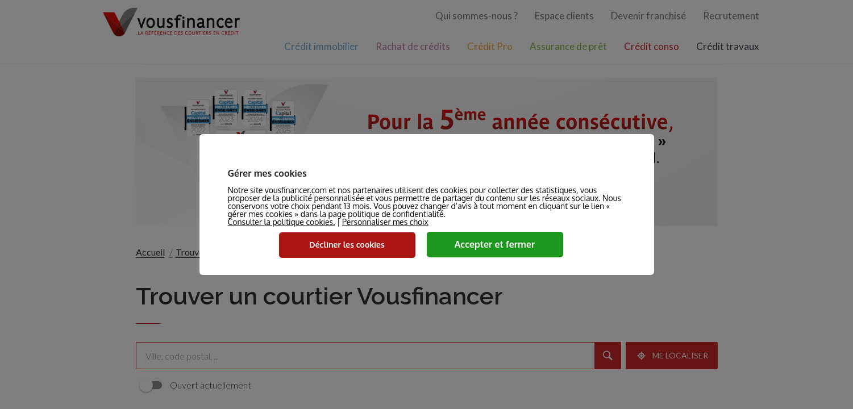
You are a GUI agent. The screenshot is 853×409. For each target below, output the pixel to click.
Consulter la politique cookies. (281, 222)
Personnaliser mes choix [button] (385, 222)
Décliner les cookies (346, 244)
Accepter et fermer (495, 244)
